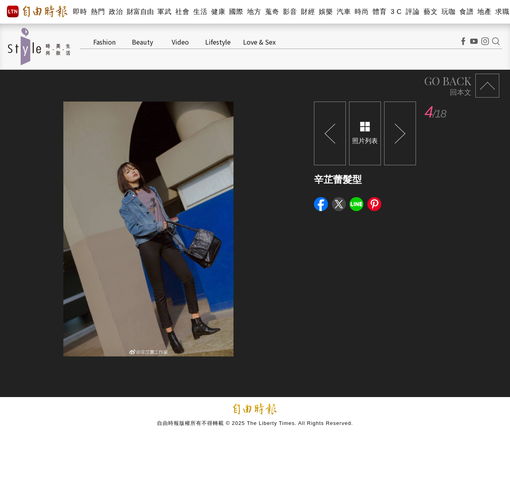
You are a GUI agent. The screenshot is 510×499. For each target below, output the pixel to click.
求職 (502, 12)
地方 (254, 12)
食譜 (466, 12)
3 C (396, 12)
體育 (379, 12)
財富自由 (140, 12)
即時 (80, 12)
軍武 (164, 12)
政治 (116, 12)
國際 (236, 12)
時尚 (362, 12)
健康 (218, 12)
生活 (200, 12)
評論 (413, 12)
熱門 (98, 12)
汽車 (344, 12)
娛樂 (326, 12)
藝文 (430, 12)
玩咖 (448, 12)
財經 (308, 12)
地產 (484, 12)
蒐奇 (272, 12)
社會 (182, 12)
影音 (290, 12)
